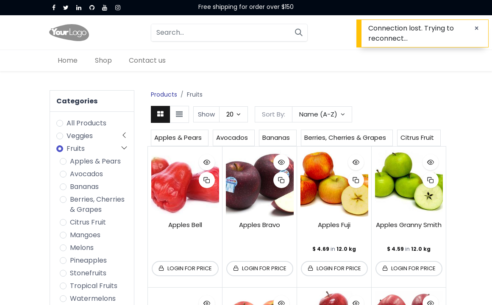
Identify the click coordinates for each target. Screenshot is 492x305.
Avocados (86, 174)
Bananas (84, 186)
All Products (86, 123)
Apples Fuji (334, 224)
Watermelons (93, 298)
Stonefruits (88, 273)
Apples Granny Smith (409, 224)
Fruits (76, 148)
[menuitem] (68, 60)
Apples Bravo (259, 224)
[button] (322, 114)
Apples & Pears (95, 161)
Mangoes (85, 235)
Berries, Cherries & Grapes (97, 204)
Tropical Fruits (93, 286)
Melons (82, 247)
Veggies (80, 136)
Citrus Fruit (88, 222)
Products (164, 94)
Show (206, 114)
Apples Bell (185, 224)
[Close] (476, 28)
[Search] (298, 32)
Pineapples (88, 260)
